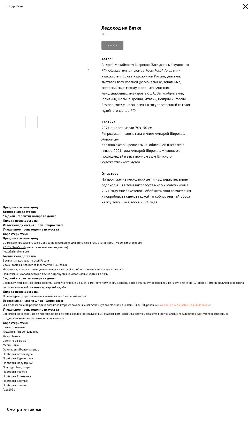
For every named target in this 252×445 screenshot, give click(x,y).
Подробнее (15, 6)
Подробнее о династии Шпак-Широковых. (184, 305)
